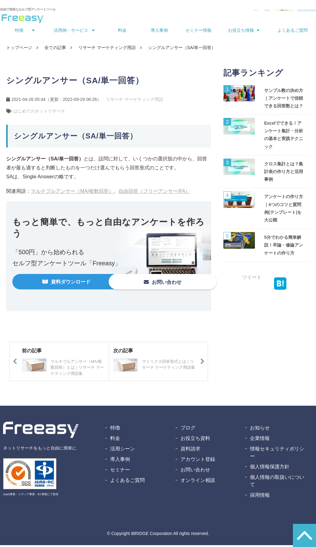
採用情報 (260, 496)
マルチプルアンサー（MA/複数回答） (72, 193)
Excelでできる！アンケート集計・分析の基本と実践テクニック (283, 136)
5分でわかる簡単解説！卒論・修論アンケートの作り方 (283, 247)
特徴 (19, 32)
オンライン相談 (198, 482)
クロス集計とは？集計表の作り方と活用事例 (283, 173)
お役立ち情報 (241, 32)
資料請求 (190, 450)
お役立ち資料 (195, 440)
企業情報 (260, 440)
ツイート (252, 279)
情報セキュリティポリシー (277, 454)
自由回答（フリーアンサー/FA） (154, 193)
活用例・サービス (71, 32)
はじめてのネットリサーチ (39, 112)
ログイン (173, 11)
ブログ (188, 429)
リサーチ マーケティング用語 (107, 49)
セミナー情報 (198, 32)
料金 (122, 32)
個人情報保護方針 (269, 468)
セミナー (120, 471)
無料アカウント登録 (291, 11)
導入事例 (159, 32)
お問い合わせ (202, 11)
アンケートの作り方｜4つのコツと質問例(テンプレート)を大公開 (283, 210)
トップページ (19, 49)
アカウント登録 (198, 461)
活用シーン (122, 450)
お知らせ (260, 429)
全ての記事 (55, 49)
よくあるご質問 (292, 32)
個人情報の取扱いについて (277, 482)
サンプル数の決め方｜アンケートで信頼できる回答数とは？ (283, 100)
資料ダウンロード (242, 11)
